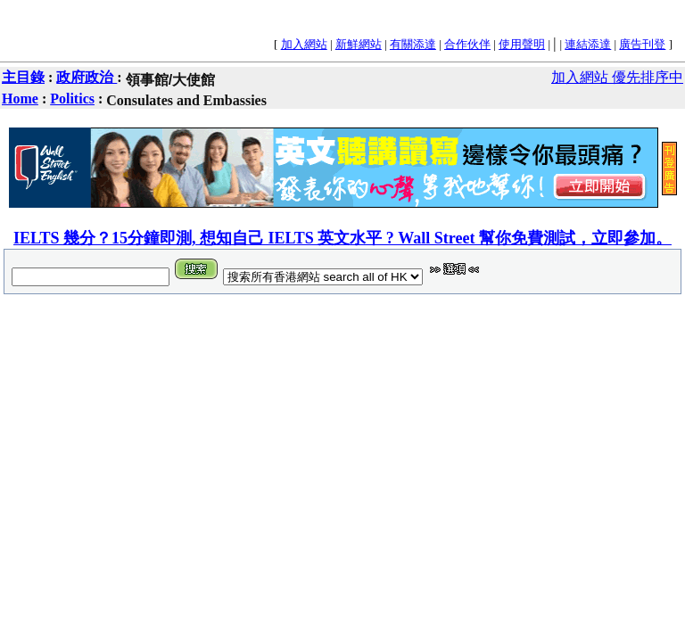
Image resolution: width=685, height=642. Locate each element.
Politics (72, 98)
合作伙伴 (467, 44)
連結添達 (588, 44)
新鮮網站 (358, 44)
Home (20, 98)
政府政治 (86, 77)
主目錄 (23, 77)
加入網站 (304, 44)
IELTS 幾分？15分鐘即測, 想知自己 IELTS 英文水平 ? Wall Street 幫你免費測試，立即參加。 (342, 238)
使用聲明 (522, 44)
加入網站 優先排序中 (617, 77)
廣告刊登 (642, 44)
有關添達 (413, 44)
